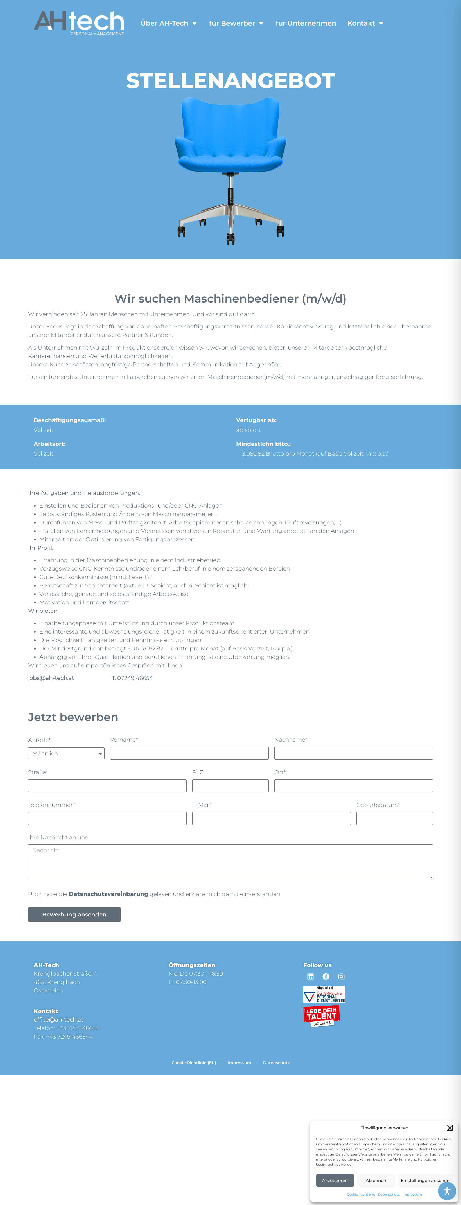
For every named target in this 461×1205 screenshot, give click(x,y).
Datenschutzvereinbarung (108, 894)
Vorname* (124, 740)
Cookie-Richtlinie (361, 1194)
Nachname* (291, 740)
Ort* (280, 772)
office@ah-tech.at (58, 1019)
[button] (450, 1128)
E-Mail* (202, 805)
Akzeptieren (335, 1180)
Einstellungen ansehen (425, 1180)
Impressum (412, 1194)
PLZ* (198, 772)
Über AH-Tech (169, 23)
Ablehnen (376, 1180)
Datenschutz (388, 1194)
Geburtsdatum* (378, 805)
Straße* (38, 772)
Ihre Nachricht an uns (58, 838)
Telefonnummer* (51, 805)
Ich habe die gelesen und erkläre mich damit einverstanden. (157, 894)
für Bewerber (237, 23)
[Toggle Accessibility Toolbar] (447, 1191)
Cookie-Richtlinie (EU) (194, 1062)
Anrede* (39, 740)
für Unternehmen (306, 23)
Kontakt (366, 23)
